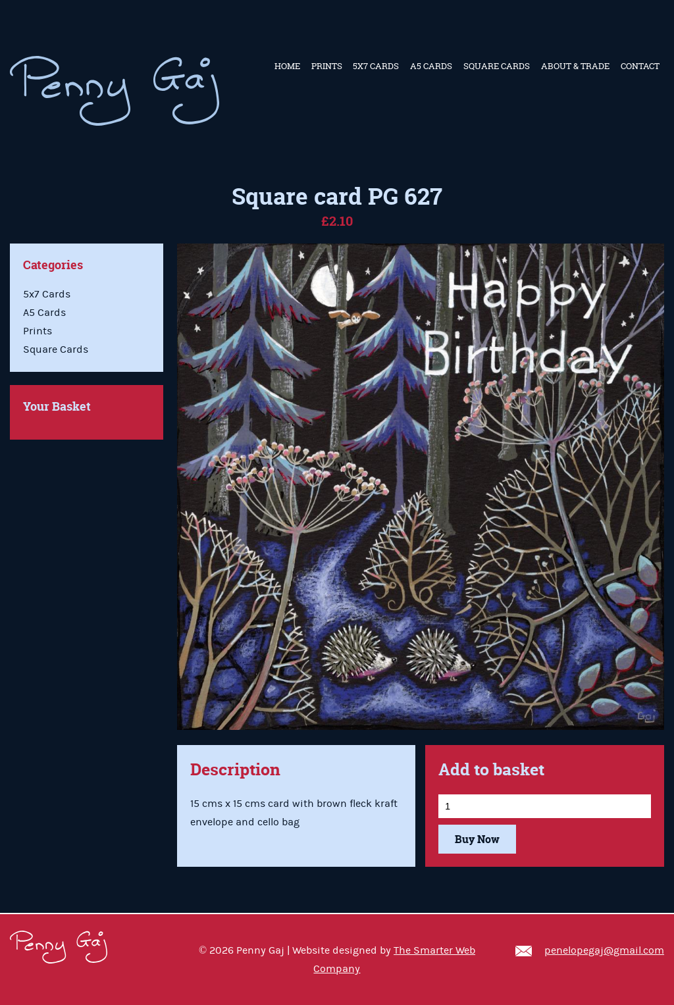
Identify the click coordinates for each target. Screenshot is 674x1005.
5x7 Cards (376, 66)
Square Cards (496, 66)
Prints (326, 66)
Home (287, 66)
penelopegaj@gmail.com (604, 950)
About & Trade (575, 66)
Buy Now (477, 839)
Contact (640, 66)
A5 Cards (431, 66)
